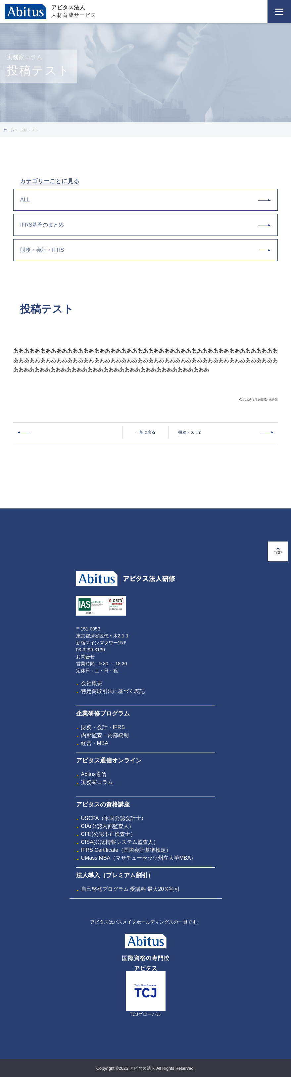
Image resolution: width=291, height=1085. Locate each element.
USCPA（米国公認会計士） (114, 818)
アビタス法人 (68, 7)
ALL (145, 199)
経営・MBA (95, 743)
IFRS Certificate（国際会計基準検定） (126, 850)
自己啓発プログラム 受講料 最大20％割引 (130, 889)
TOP (278, 551)
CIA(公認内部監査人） (107, 826)
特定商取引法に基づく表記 (113, 691)
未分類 (273, 399)
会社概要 (91, 683)
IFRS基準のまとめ (145, 225)
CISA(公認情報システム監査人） (120, 842)
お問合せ (85, 656)
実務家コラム (97, 782)
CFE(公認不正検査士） (108, 834)
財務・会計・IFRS (145, 250)
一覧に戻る (145, 432)
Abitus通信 (93, 774)
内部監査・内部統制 (105, 735)
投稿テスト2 (189, 432)
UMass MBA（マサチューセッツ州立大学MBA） (138, 858)
